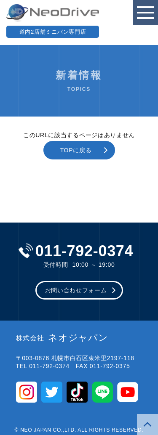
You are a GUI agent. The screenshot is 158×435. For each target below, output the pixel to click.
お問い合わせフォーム (76, 290)
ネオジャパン (62, 337)
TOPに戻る (76, 150)
